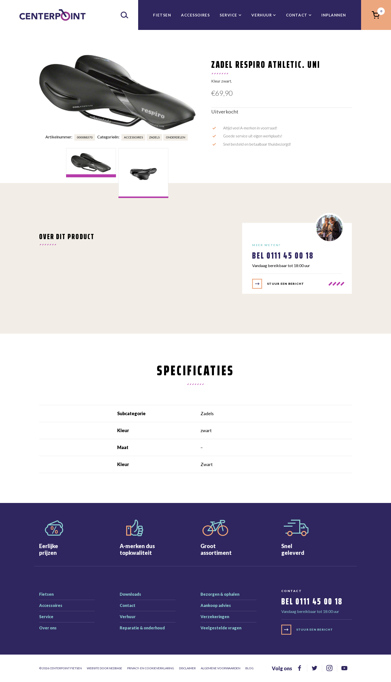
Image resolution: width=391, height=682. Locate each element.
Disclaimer (187, 668)
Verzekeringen (214, 616)
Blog (249, 668)
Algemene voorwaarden (220, 668)
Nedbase (115, 668)
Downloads (130, 594)
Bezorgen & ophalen (219, 594)
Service (228, 15)
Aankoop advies (215, 605)
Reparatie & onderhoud (142, 627)
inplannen (333, 15)
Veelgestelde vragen (220, 627)
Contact (296, 15)
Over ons (48, 627)
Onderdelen (175, 137)
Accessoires (195, 15)
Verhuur (261, 15)
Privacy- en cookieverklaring (150, 668)
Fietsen (162, 15)
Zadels (154, 137)
